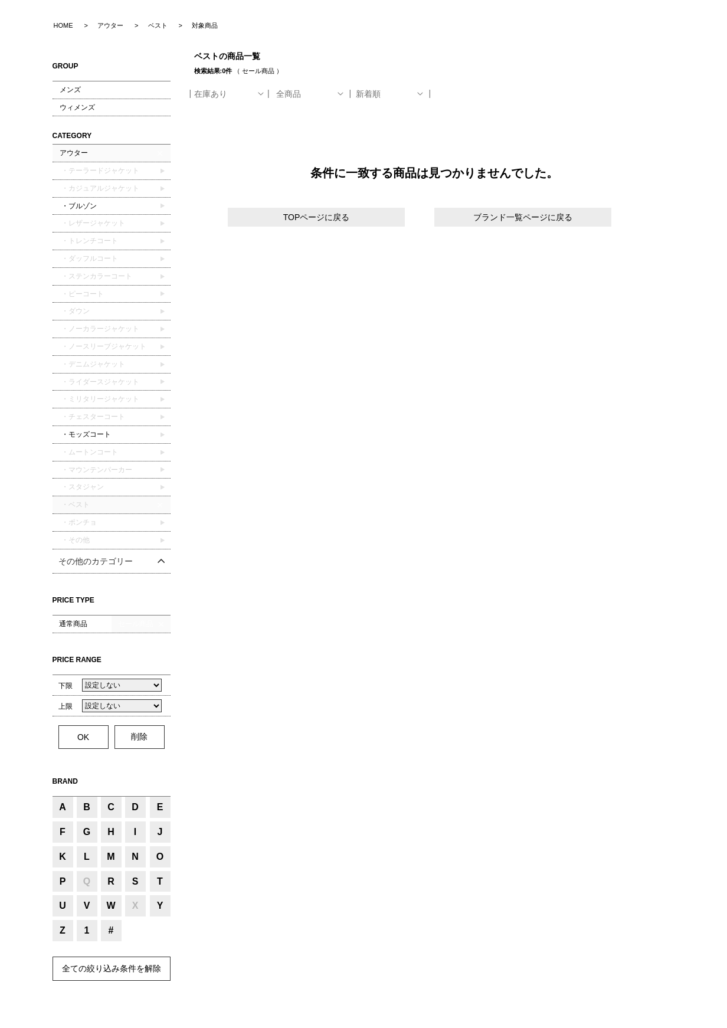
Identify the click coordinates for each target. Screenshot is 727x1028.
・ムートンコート (89, 452)
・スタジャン (82, 487)
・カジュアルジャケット (99, 188)
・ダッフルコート (89, 258)
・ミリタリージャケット (99, 399)
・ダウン (75, 311)
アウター (74, 153)
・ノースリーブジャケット (103, 346)
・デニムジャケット (92, 364)
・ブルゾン (78, 206)
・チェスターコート (92, 416)
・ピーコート (82, 294)
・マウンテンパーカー (96, 470)
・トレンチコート (89, 241)
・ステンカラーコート (96, 276)
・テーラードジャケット (99, 170)
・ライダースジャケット (99, 382)
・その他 (75, 540)
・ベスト (75, 504)
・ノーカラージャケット (99, 329)
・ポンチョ (78, 522)
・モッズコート (85, 434)
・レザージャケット (92, 223)
